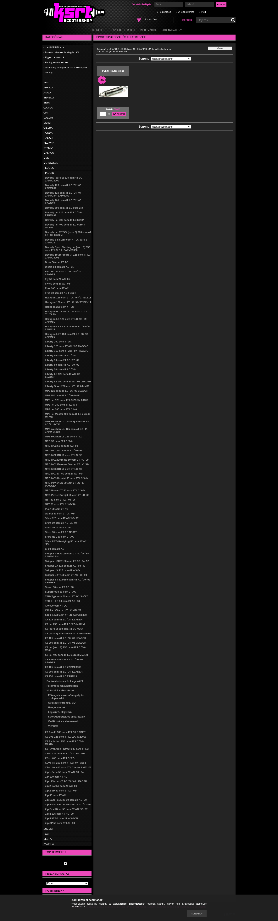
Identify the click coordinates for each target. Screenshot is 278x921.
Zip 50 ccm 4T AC (55, 795)
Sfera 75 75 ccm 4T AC (58, 527)
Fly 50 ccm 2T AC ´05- (58, 279)
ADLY (46, 82)
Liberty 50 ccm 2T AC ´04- (60, 355)
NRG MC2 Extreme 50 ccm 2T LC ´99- (67, 464)
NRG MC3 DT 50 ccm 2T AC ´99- (64, 473)
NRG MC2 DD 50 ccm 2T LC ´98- (64, 455)
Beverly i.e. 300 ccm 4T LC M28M (64, 220)
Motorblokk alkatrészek (60, 690)
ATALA (47, 92)
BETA (46, 102)
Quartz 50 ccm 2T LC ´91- (60, 513)
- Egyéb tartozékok (53, 57)
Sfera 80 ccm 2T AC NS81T (61, 532)
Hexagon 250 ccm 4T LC (59, 306)
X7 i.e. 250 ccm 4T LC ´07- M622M (65, 624)
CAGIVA (48, 107)
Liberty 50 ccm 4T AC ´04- (60, 369)
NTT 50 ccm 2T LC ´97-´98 (60, 504)
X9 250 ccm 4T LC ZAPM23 (61, 676)
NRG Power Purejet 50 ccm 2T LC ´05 (67, 495)
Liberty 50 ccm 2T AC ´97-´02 (62, 360)
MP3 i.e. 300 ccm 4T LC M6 (61, 409)
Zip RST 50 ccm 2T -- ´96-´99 (61, 818)
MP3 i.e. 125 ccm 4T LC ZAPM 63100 (66, 400)
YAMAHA (48, 843)
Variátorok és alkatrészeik (63, 721)
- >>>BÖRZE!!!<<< (53, 47)
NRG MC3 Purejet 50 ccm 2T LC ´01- (66, 478)
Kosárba (121, 114)
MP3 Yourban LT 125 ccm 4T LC (64, 436)
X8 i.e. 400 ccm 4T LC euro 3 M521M (66, 654)
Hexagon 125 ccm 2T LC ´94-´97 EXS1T (68, 297)
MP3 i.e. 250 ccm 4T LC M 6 (61, 404)
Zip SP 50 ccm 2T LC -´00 (60, 823)
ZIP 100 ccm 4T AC (56, 776)
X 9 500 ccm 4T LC (56, 605)
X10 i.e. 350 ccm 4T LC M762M (63, 610)
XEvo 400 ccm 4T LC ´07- (60, 758)
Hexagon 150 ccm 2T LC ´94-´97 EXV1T (68, 302)
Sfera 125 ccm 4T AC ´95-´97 (62, 518)
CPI (45, 112)
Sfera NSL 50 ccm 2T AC (59, 536)
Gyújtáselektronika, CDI (62, 702)
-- (44, 77)
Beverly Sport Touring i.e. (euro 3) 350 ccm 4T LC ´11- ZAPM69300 (67, 249)
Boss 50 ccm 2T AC (56, 262)
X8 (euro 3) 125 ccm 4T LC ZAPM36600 (68, 633)
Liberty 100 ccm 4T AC (58, 341)
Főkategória (102, 49)
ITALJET (48, 137)
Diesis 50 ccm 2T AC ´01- (60, 266)
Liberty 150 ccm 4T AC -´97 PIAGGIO (66, 350)
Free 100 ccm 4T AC (57, 288)
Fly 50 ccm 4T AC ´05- (58, 283)
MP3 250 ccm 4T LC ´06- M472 (63, 395)
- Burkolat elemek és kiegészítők (61, 52)
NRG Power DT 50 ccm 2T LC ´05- (65, 490)
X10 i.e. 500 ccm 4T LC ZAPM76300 (66, 614)
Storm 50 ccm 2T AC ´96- (60, 587)
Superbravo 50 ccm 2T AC (60, 591)
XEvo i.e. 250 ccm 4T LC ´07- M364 (65, 762)
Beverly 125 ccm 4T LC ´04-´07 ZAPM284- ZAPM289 (63, 194)
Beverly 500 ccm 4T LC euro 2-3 (64, 207)
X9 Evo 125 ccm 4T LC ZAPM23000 (65, 736)
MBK (46, 157)
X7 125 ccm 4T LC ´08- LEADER (63, 619)
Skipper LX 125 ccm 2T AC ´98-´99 (65, 565)
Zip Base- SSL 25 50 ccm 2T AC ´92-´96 (68, 804)
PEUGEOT (49, 167)
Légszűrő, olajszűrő (60, 712)
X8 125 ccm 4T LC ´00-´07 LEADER (65, 638)
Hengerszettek (56, 707)
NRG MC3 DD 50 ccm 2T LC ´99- (64, 469)
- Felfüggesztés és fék (55, 62)
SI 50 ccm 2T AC (54, 548)
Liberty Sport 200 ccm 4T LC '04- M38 (67, 386)
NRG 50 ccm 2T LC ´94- (59, 441)
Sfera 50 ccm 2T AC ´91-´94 (61, 522)
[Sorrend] (171, 59)
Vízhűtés (53, 725)
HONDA (48, 132)
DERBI (47, 122)
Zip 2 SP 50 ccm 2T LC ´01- (61, 790)
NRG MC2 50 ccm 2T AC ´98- (62, 445)
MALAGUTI (49, 152)
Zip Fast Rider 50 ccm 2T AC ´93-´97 (66, 809)
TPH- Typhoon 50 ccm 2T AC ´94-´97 (66, 596)
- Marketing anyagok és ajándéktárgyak (65, 67)
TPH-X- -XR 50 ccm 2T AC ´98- (63, 601)
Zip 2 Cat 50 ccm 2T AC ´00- (61, 786)
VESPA (47, 838)
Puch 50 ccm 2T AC (56, 509)
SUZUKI (48, 828)
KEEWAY (48, 142)
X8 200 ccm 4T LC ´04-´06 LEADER (65, 642)
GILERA (48, 127)
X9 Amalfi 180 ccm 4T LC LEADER (65, 732)
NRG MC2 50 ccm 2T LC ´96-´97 (63, 450)
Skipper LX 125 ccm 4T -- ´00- (62, 570)
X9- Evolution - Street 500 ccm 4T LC (67, 748)
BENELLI (48, 97)
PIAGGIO (48, 172)
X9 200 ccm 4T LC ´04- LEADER (63, 671)
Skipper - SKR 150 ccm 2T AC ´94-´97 (67, 561)
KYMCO (48, 147)
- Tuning (48, 72)
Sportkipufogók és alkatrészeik (66, 716)
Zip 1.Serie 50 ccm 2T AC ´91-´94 (64, 772)
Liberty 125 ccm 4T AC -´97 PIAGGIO (66, 346)
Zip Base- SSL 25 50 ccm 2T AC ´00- (66, 799)
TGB (46, 833)
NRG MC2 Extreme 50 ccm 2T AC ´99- (67, 459)
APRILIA (48, 87)
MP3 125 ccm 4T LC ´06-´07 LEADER (66, 390)
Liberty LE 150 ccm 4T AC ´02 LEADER (68, 381)
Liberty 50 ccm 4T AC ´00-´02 (62, 364)
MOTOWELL (50, 162)
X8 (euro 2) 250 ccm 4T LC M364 (64, 628)
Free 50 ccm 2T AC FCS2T (60, 292)
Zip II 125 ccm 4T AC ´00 (59, 813)
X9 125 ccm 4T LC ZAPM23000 (63, 667)
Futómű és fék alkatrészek (62, 685)
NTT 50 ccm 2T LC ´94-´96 (60, 499)
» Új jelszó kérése (185, 12)
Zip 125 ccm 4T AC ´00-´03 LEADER (66, 781)
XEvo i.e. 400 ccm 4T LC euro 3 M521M (68, 767)
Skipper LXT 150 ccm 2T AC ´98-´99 (66, 575)
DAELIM (48, 117)
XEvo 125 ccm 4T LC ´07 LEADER (65, 753)
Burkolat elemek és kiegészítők (65, 681)
